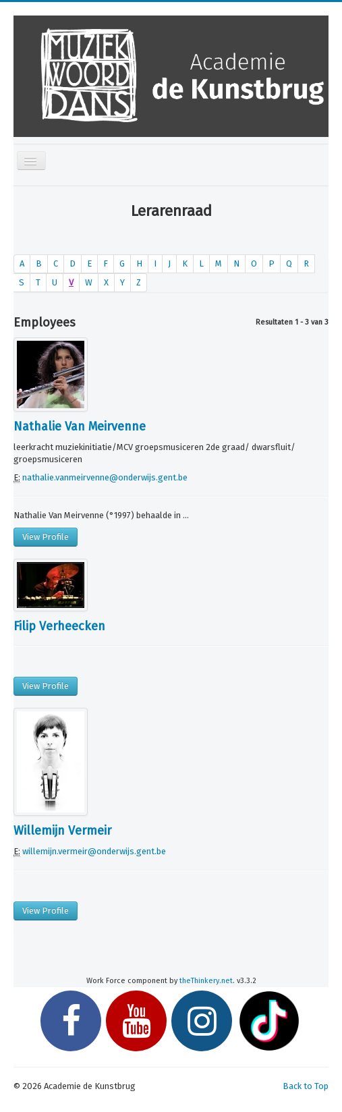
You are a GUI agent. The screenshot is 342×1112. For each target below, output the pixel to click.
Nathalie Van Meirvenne (79, 426)
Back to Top (306, 1086)
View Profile (45, 537)
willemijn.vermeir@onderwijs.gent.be (94, 851)
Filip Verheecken (59, 626)
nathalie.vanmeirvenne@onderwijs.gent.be (105, 477)
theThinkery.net (206, 980)
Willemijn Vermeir (62, 830)
